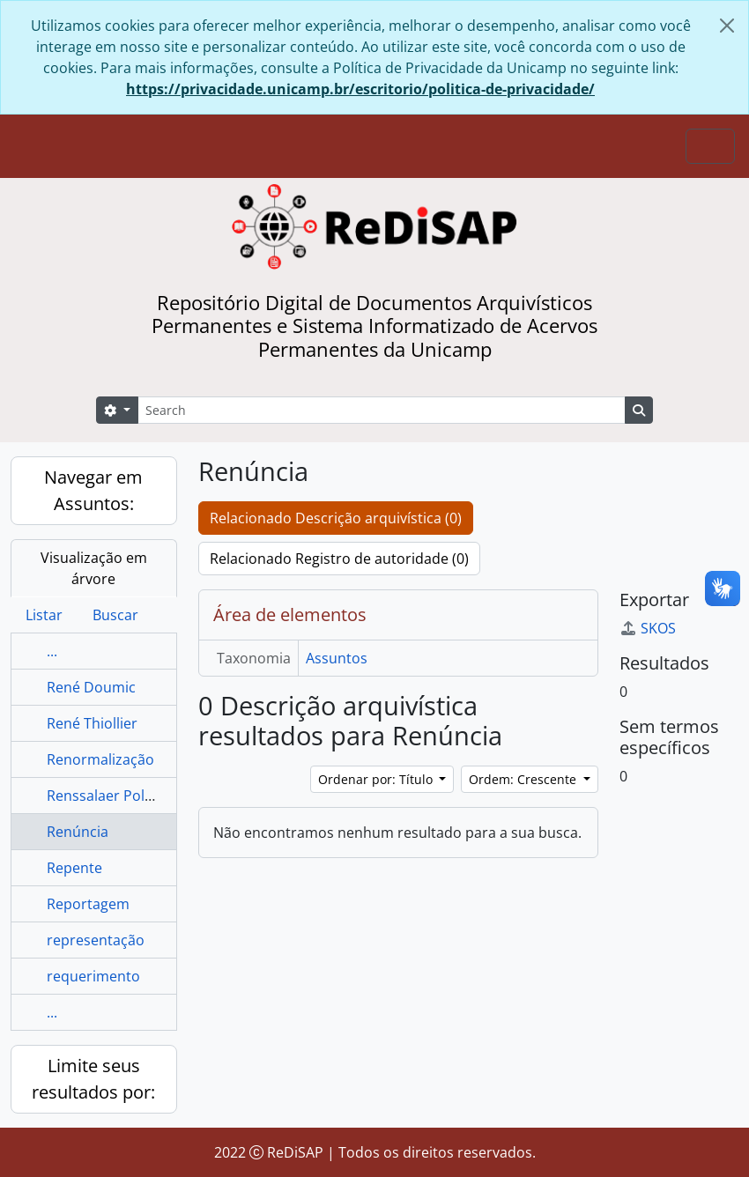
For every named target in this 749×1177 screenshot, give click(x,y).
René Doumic (91, 687)
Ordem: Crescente (524, 779)
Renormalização (100, 759)
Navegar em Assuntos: (93, 490)
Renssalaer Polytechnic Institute (153, 795)
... (52, 651)
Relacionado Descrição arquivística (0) (336, 518)
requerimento (93, 976)
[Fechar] (727, 25)
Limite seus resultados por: (93, 1079)
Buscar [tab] (115, 615)
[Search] (381, 410)
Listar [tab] (44, 615)
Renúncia (77, 831)
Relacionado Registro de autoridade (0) (339, 558)
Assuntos (336, 658)
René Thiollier (92, 723)
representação (96, 940)
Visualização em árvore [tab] (94, 568)
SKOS (647, 628)
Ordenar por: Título (377, 779)
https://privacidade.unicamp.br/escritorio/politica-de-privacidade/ (360, 89)
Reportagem (88, 904)
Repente (74, 867)
